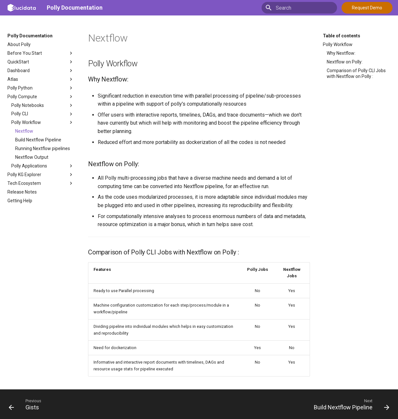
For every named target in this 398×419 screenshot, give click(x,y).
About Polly (19, 44)
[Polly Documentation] (22, 7)
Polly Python (40, 88)
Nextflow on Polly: (345, 61)
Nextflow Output (31, 157)
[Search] (299, 8)
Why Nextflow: (341, 53)
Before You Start (40, 53)
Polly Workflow (42, 122)
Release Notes (22, 192)
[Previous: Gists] (26, 404)
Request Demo (367, 7)
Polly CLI (42, 114)
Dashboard (40, 70)
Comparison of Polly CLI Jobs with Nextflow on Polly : (356, 73)
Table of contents (341, 35)
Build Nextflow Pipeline (38, 139)
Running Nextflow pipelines (42, 148)
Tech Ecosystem (40, 183)
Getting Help (19, 200)
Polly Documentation (75, 7)
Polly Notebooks (42, 105)
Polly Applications (42, 166)
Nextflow (24, 131)
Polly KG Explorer (40, 174)
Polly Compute (40, 97)
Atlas (40, 79)
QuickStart (40, 62)
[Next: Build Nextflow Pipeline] (349, 404)
